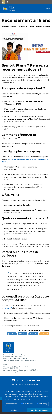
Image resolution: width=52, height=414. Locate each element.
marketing (42, 404)
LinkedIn (33, 334)
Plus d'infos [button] (25, 399)
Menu (47, 8)
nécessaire (11, 404)
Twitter (22, 334)
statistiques (26, 404)
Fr (3, 2)
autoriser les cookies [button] (39, 410)
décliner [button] (14, 410)
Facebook (11, 334)
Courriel (44, 334)
